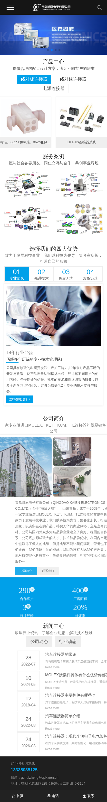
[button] (48, 50)
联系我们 (92, 571)
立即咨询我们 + (19, 399)
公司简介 (70, 571)
